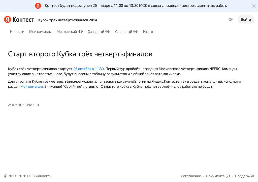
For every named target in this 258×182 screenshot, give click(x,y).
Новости (17, 32)
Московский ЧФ (70, 32)
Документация (218, 176)
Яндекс (44, 176)
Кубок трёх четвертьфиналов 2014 (67, 20)
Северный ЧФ (126, 32)
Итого (148, 32)
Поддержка (244, 176)
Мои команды (40, 32)
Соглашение (191, 176)
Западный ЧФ (99, 32)
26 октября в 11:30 (88, 69)
